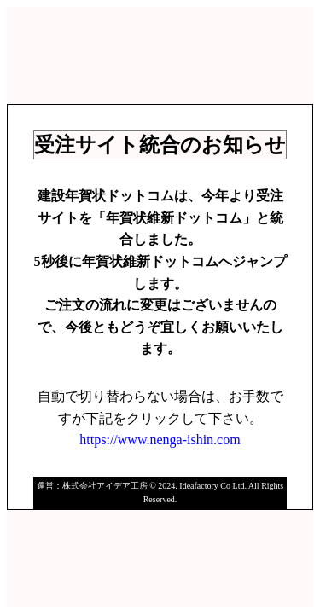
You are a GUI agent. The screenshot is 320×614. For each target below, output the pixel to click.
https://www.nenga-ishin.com (159, 439)
